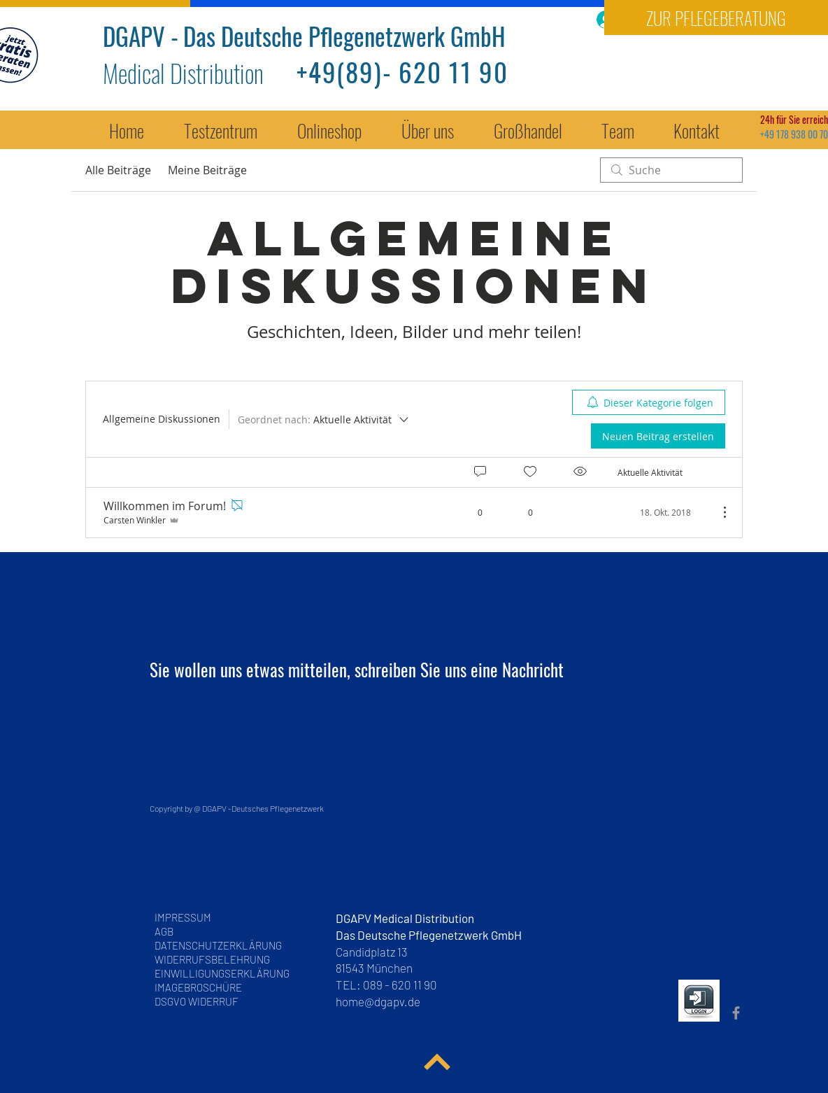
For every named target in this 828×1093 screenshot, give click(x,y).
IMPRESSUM (183, 917)
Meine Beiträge (207, 170)
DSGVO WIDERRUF (196, 1001)
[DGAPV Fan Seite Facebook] (736, 1013)
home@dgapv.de (378, 1001)
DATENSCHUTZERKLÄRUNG (218, 945)
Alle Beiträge (118, 170)
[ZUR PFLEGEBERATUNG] (716, 17)
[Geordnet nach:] (324, 419)
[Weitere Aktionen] (717, 512)
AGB (168, 931)
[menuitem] (648, 402)
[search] (671, 170)
